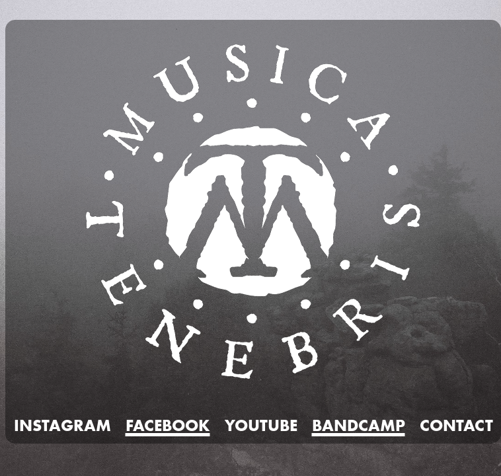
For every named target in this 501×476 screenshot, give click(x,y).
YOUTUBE (261, 425)
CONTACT (456, 425)
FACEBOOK (168, 425)
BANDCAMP (358, 425)
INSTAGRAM (62, 425)
